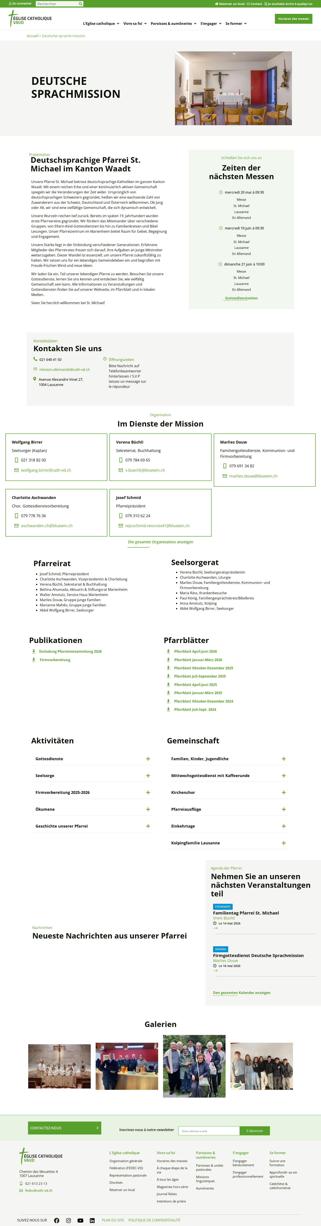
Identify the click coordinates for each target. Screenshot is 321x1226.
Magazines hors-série (172, 1187)
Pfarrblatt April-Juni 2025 (195, 684)
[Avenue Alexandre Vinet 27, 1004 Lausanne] (229, 369)
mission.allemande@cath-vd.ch (64, 369)
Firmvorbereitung (55, 659)
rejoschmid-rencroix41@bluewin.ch (157, 525)
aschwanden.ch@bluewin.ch (47, 525)
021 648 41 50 (50, 359)
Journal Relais (167, 1194)
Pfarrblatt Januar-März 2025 (198, 692)
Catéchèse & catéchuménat (280, 1186)
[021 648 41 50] (35, 359)
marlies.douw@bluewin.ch (253, 476)
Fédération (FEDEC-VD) (126, 1168)
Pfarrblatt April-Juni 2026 (195, 651)
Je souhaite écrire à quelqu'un (290, 4)
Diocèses (116, 1182)
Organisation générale (125, 1161)
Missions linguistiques (205, 1179)
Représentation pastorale (127, 1175)
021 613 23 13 (36, 1183)
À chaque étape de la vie (172, 1170)
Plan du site (113, 1220)
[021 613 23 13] (21, 1183)
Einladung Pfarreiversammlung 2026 (70, 651)
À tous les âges (168, 1179)
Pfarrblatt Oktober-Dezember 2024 (203, 701)
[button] (160, 542)
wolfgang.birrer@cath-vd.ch (46, 470)
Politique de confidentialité (154, 1220)
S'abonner (254, 1130)
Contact (256, 4)
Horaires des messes (172, 1161)
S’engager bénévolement (243, 1163)
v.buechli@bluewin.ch (145, 470)
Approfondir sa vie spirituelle (283, 1174)
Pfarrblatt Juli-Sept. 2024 (195, 709)
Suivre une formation (277, 1163)
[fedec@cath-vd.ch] (21, 1190)
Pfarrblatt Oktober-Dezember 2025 (203, 668)
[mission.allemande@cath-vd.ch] (35, 369)
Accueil (32, 35)
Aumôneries (205, 1188)
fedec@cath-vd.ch (39, 1190)
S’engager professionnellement (248, 1174)
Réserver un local (232, 4)
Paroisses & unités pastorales (209, 1167)
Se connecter (21, 3)
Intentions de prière (171, 1201)
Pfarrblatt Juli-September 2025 (200, 676)
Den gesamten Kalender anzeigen (242, 992)
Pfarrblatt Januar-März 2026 (198, 659)
